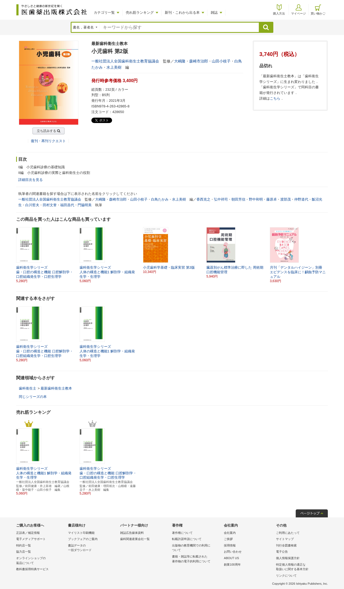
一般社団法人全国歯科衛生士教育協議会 (125, 61)
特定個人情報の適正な (300, 567)
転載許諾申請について (187, 539)
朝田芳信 (238, 199)
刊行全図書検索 (286, 545)
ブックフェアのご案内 (83, 539)
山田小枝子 (221, 61)
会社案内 (230, 532)
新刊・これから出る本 (182, 12)
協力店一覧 (23, 551)
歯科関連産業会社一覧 (135, 539)
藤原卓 (271, 199)
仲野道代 (301, 199)
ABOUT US (231, 558)
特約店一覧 (23, 545)
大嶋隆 (179, 61)
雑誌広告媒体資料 (132, 532)
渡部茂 (285, 199)
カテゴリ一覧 (104, 12)
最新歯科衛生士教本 (56, 388)
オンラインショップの (40, 560)
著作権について (182, 532)
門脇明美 (85, 205)
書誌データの (92, 548)
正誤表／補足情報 (28, 532)
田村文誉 (50, 205)
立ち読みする (46, 131)
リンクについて (286, 575)
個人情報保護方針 (288, 558)
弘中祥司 (221, 199)
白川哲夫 (32, 205)
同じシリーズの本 (33, 397)
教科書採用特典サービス (32, 569)
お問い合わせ (233, 551)
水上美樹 (113, 67)
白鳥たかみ (160, 199)
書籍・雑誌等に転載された (196, 559)
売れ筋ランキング (140, 12)
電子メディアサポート (31, 539)
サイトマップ (285, 539)
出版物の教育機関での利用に (196, 548)
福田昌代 (67, 205)
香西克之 (203, 199)
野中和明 (256, 199)
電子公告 (282, 551)
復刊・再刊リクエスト (48, 141)
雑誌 (214, 12)
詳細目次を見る (30, 180)
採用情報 (230, 545)
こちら (275, 98)
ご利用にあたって (288, 532)
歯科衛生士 (27, 388)
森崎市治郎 (198, 61)
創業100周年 (232, 564)
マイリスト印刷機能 (81, 532)
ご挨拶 (228, 539)
